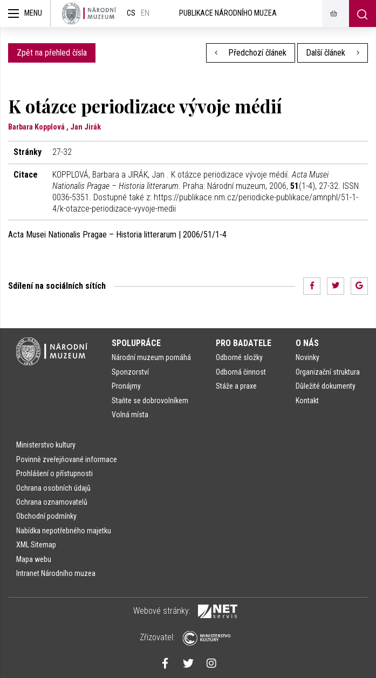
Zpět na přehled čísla (52, 53)
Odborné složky (239, 357)
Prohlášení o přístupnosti (54, 473)
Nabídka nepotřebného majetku (63, 530)
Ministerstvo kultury (46, 444)
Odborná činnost (241, 372)
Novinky (307, 357)
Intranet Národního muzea (55, 573)
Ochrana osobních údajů (53, 488)
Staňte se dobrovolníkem (150, 400)
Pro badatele (243, 343)
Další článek (332, 53)
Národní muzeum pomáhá (151, 357)
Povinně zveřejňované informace (66, 459)
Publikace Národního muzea (228, 13)
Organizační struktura (328, 372)
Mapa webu (33, 559)
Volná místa (130, 414)
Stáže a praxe (236, 386)
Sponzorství (130, 372)
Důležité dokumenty (326, 386)
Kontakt (307, 400)
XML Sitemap (36, 544)
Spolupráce (136, 343)
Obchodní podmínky (46, 516)
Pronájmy (126, 386)
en (145, 13)
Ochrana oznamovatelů (51, 502)
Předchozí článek (251, 53)
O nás (307, 343)
